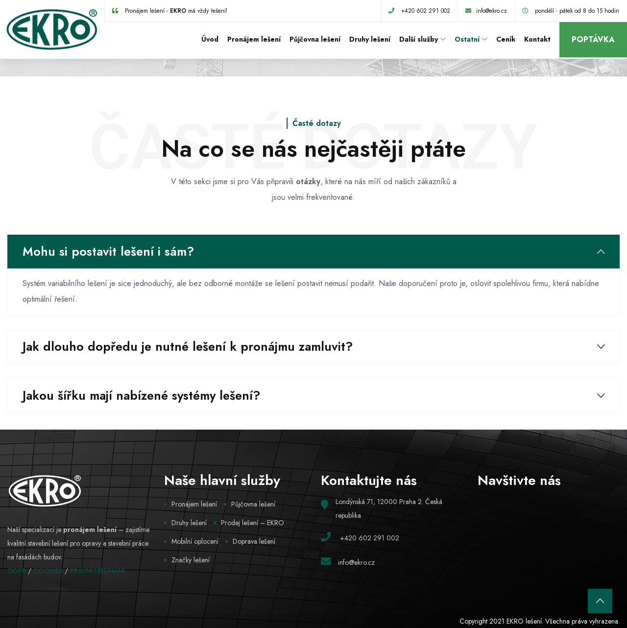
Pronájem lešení (254, 39)
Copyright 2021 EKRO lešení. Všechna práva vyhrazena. (539, 621)
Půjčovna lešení (314, 39)
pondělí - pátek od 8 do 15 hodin (577, 10)
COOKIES (48, 571)
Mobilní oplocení (194, 541)
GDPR (16, 571)
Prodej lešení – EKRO (252, 523)
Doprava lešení (254, 541)
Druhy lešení (369, 39)
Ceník (505, 39)
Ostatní (467, 39)
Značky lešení (190, 560)
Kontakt (537, 39)
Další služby (418, 39)
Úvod (209, 39)
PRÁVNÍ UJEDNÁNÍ (97, 571)
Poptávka (593, 39)
